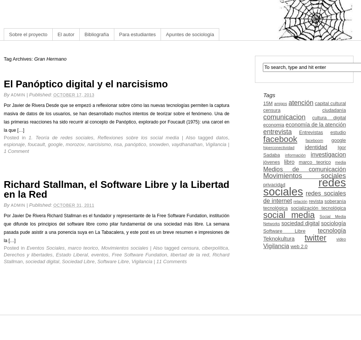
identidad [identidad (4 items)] (316, 147)
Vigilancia (216, 144)
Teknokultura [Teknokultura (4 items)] (278, 239)
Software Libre (113, 261)
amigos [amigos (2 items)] (280, 103)
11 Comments (171, 261)
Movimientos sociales (124, 248)
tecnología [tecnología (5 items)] (332, 230)
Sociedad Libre (78, 261)
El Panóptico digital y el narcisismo (86, 84)
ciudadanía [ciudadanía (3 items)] (334, 110)
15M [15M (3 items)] (268, 103)
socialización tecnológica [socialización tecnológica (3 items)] (318, 208)
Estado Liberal (72, 255)
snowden (159, 144)
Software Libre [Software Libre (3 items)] (284, 231)
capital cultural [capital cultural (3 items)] (330, 103)
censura (190, 248)
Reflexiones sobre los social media (138, 137)
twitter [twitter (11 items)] (315, 237)
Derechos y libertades (28, 255)
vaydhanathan (187, 144)
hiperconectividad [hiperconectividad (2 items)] (278, 147)
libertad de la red (189, 255)
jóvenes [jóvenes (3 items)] (271, 162)
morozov (75, 144)
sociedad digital (42, 261)
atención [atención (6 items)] (300, 103)
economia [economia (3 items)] (273, 125)
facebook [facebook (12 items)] (280, 139)
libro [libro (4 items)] (289, 162)
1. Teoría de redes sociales (61, 137)
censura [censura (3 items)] (272, 110)
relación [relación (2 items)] (300, 201)
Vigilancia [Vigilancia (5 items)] (276, 245)
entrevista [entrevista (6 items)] (277, 132)
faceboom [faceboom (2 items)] (314, 140)
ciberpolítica (215, 248)
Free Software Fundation (139, 255)
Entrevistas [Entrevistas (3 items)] (311, 132)
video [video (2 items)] (341, 239)
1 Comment (16, 151)
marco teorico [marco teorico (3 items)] (315, 162)
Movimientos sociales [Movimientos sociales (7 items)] (304, 176)
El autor (66, 34)
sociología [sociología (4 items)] (333, 223)
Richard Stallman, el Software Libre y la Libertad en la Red (116, 189)
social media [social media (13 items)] (289, 215)
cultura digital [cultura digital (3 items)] (329, 117)
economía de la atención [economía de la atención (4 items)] (315, 125)
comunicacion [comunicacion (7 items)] (284, 117)
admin (18, 95)
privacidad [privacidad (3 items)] (274, 185)
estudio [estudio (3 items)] (338, 132)
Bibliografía (97, 34)
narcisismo (99, 144)
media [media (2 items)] (340, 162)
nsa (118, 144)
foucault (36, 144)
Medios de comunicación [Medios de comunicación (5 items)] (304, 169)
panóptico (135, 144)
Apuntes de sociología (190, 34)
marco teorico (83, 248)
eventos (100, 255)
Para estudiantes (137, 34)
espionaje (14, 144)
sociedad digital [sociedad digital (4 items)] (300, 223)
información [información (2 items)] (295, 155)
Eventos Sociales (46, 248)
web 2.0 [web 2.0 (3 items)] (299, 246)
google (55, 144)
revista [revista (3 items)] (316, 201)
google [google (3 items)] (338, 140)
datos (222, 137)
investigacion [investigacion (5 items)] (328, 154)
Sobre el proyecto (28, 34)
